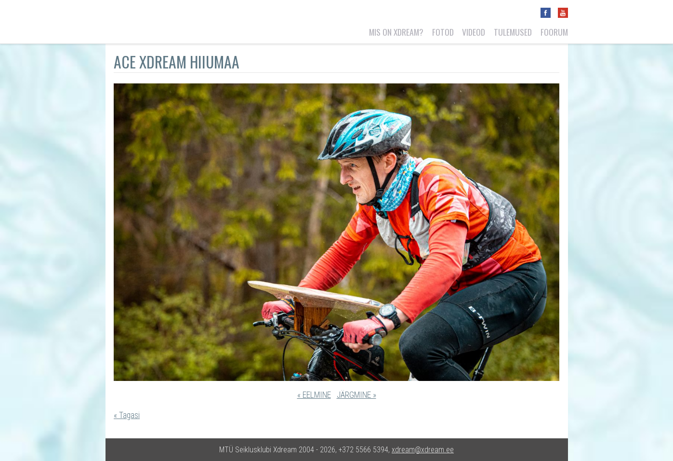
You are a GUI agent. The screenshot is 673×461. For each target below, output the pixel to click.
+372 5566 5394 (363, 449)
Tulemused (513, 32)
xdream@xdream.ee (423, 449)
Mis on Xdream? (396, 32)
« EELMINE (314, 395)
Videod (473, 32)
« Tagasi (127, 415)
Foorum (554, 32)
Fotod (443, 32)
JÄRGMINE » (356, 395)
